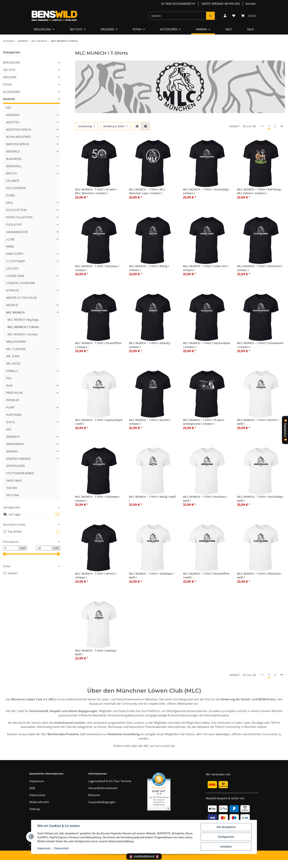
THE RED (11, 488)
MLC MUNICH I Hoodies (23, 334)
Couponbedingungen (101, 802)
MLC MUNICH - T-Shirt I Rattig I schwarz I (149, 268)
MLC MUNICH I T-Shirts (23, 327)
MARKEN (9, 99)
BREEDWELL (14, 166)
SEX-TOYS (9, 70)
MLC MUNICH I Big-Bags (23, 319)
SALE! (250, 29)
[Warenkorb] (248, 15)
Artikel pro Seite (113, 126)
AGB (32, 788)
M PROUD (12, 290)
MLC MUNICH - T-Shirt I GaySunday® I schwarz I (206, 345)
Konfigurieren (226, 836)
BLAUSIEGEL (14, 159)
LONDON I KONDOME (20, 283)
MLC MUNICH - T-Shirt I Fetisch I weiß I (257, 421)
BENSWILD (13, 151)
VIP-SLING (12, 495)
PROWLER (12, 400)
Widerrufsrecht (39, 802)
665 (8, 107)
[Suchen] (177, 16)
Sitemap (34, 809)
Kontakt (251, 3)
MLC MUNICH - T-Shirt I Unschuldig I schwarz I (206, 191)
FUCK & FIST (14, 224)
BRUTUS (11, 173)
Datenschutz (61, 848)
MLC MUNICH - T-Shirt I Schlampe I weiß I (151, 575)
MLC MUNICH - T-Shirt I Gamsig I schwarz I (150, 345)
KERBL (10, 246)
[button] (225, 15)
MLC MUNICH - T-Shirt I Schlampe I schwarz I (97, 498)
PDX (8, 378)
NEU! (229, 29)
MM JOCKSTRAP (16, 341)
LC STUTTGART (15, 261)
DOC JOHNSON (16, 188)
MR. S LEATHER (15, 349)
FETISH (7, 84)
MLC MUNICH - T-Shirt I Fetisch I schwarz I (95, 575)
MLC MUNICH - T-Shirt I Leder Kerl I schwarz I (205, 268)
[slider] (5, 554)
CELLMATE (12, 180)
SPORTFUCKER (15, 466)
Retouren (94, 795)
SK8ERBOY (13, 436)
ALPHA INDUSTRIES (18, 137)
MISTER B (12, 305)
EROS (9, 203)
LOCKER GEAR (15, 276)
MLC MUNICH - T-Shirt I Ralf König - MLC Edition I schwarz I (259, 191)
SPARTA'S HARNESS (18, 459)
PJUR (9, 385)
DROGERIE (10, 77)
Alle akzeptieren (225, 827)
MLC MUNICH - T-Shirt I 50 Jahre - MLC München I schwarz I (96, 191)
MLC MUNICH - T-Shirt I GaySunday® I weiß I (99, 421)
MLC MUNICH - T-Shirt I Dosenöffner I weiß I (206, 575)
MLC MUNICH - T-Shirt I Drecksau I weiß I (205, 498)
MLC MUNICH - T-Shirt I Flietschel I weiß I (259, 575)
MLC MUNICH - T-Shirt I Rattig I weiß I (152, 498)
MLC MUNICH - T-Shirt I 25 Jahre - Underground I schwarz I (204, 421)
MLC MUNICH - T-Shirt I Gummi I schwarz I (149, 421)
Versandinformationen (102, 788)
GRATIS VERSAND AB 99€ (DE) (220, 3)
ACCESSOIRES (11, 92)
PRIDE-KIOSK (14, 393)
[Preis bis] (44, 548)
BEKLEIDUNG (11, 62)
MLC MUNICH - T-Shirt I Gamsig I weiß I (96, 652)
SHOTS (10, 422)
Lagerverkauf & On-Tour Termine (109, 781)
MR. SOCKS (13, 363)
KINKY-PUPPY (14, 254)
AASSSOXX (13, 115)
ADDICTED (12, 122)
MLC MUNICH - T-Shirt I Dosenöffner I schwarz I (98, 345)
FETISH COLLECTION (19, 217)
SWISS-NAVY (14, 480)
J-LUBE (10, 239)
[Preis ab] (11, 548)
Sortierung (85, 126)
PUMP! (10, 407)
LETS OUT (12, 268)
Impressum (44, 848)
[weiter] (281, 126)
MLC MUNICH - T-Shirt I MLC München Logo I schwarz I (147, 191)
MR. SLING (13, 356)
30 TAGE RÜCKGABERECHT (178, 3)
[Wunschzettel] (233, 15)
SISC (8, 429)
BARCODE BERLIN (17, 144)
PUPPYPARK (13, 415)
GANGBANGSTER (17, 232)
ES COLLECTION (16, 210)
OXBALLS (12, 371)
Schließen (226, 846)
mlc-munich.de (164, 746)
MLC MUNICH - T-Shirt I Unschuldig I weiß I (260, 498)
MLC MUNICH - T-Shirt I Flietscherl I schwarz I (259, 268)
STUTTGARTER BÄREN (20, 473)
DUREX (10, 195)
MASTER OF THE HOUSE (21, 298)
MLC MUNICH (15, 312)
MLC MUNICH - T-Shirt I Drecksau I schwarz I (97, 268)
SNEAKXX (12, 451)
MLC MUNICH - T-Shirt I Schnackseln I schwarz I (260, 345)
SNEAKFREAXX (15, 444)
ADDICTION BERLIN (18, 129)
